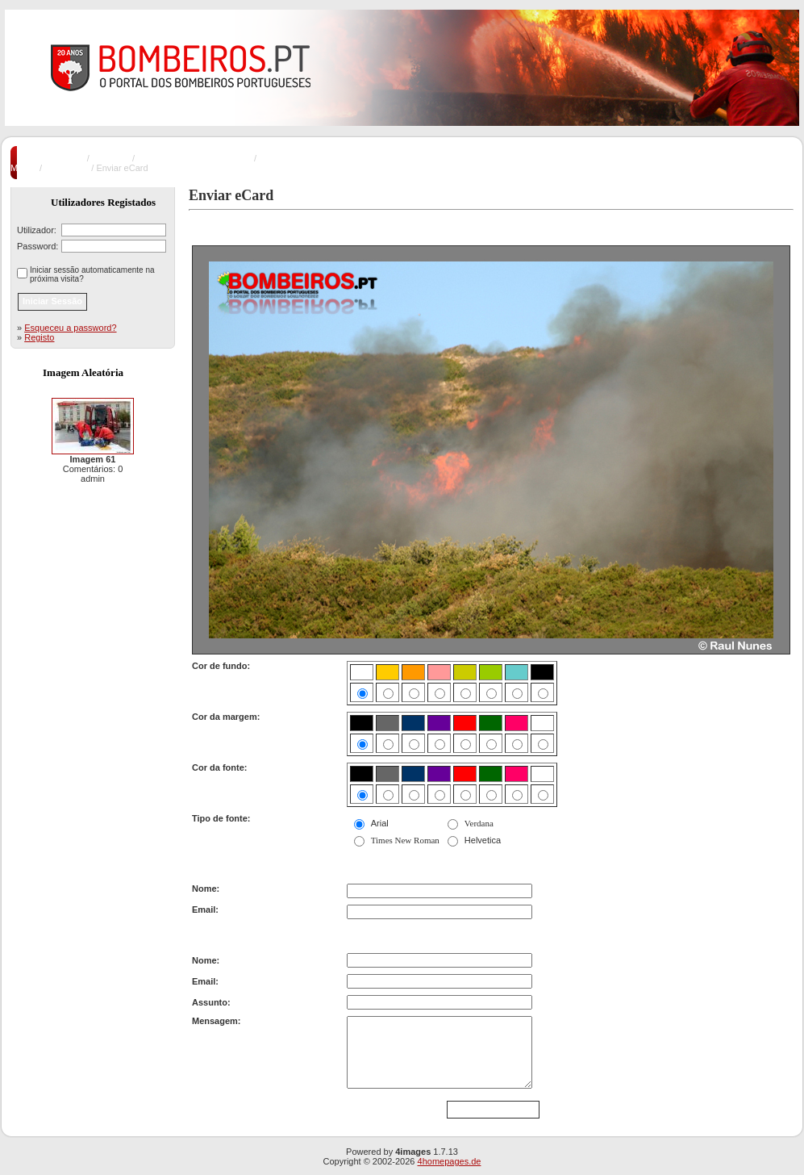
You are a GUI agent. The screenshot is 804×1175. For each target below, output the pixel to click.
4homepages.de (449, 1161)
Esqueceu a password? (70, 327)
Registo (39, 337)
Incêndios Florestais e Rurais (194, 158)
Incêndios (111, 158)
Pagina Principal (52, 158)
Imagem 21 (66, 168)
